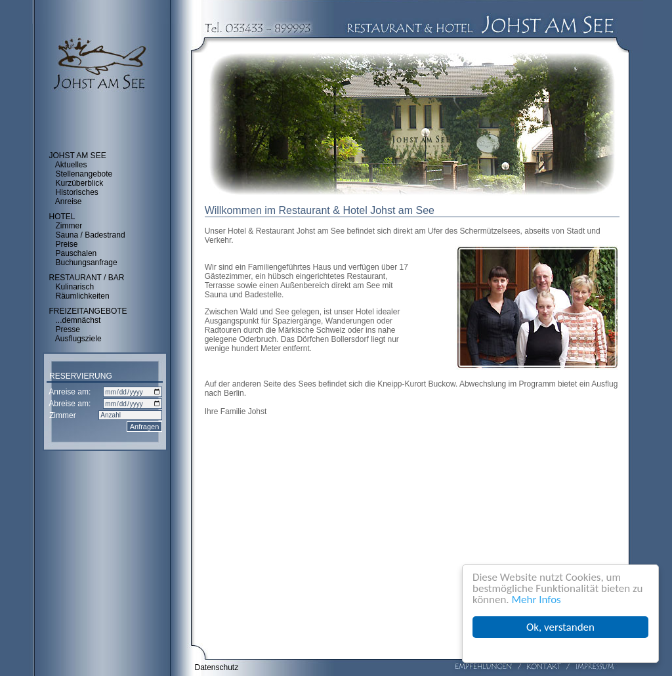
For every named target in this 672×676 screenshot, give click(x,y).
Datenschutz (217, 667)
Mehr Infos (536, 599)
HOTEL (62, 216)
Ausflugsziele (78, 338)
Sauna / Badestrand (90, 235)
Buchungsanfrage (86, 262)
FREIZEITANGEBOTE (88, 311)
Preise (67, 244)
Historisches (77, 192)
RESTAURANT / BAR (87, 277)
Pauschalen (76, 253)
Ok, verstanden (560, 627)
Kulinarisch (75, 286)
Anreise (68, 201)
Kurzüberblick (80, 183)
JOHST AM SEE (77, 155)
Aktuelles (71, 164)
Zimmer (69, 225)
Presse (68, 329)
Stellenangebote (84, 174)
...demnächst (78, 320)
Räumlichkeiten (83, 296)
